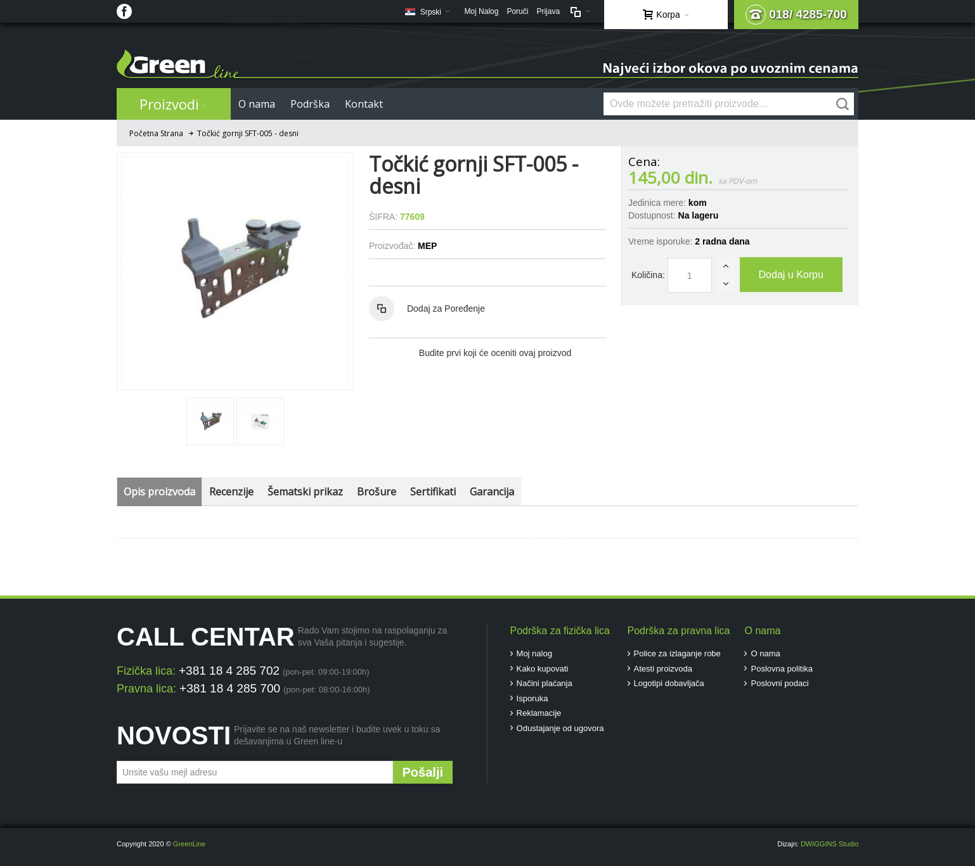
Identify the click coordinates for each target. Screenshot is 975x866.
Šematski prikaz (305, 492)
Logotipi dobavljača (669, 683)
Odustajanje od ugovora (560, 728)
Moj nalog (534, 653)
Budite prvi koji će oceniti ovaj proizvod (495, 353)
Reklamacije (539, 713)
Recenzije (231, 492)
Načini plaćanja (544, 683)
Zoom (235, 271)
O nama (765, 653)
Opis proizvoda (159, 492)
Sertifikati (433, 492)
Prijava (548, 11)
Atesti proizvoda (663, 668)
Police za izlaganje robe (677, 653)
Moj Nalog (481, 11)
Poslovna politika (782, 668)
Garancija (492, 492)
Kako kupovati (543, 668)
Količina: (648, 275)
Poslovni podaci (779, 683)
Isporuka (532, 698)
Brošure (376, 492)
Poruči (517, 11)
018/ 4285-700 (796, 14)
